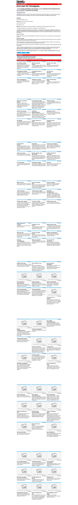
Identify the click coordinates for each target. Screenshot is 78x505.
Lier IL (27, 52)
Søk (59, 4)
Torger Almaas (19, 12)
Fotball (18, 52)
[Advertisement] (39, 92)
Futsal (23, 52)
